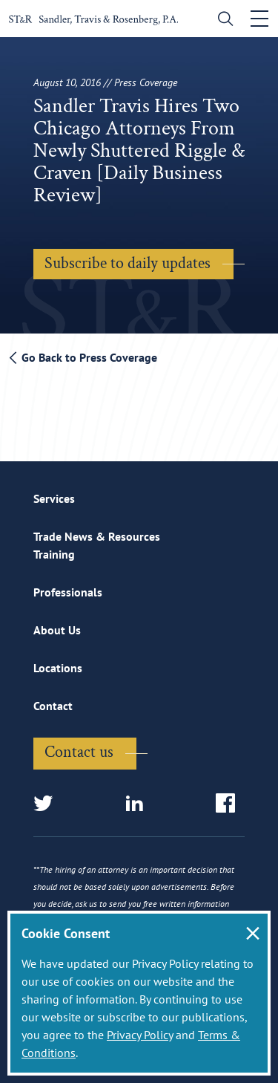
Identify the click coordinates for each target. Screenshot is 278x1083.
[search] (222, 20)
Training (54, 554)
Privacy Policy (140, 1034)
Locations (57, 667)
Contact (53, 705)
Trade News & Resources (96, 536)
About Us (57, 629)
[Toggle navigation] (259, 18)
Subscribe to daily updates (127, 263)
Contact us (78, 752)
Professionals (67, 592)
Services (54, 498)
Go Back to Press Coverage (83, 357)
